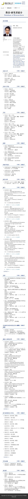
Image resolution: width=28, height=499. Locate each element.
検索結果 (9, 7)
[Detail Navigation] (23, 3)
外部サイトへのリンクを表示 (12, 204)
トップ (2, 7)
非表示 (22, 70)
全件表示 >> (6, 271)
